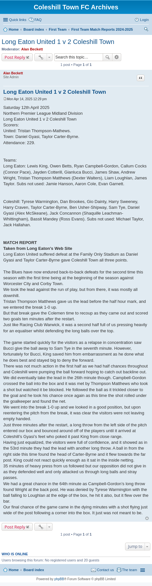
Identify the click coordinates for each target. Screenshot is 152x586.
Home (14, 570)
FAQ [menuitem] (37, 20)
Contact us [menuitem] (105, 570)
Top (147, 518)
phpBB (59, 579)
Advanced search (116, 57)
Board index (33, 570)
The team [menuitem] (129, 570)
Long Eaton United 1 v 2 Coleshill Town (58, 41)
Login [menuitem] (144, 20)
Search (107, 57)
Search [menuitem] (146, 30)
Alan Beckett (32, 49)
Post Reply (15, 57)
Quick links (17, 20)
